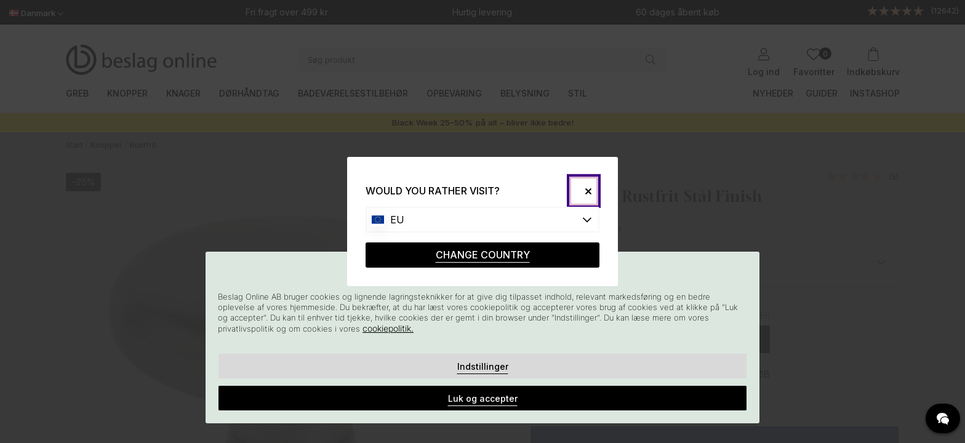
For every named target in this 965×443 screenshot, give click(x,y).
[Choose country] (482, 220)
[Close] (583, 191)
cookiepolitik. (388, 328)
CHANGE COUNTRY (483, 255)
